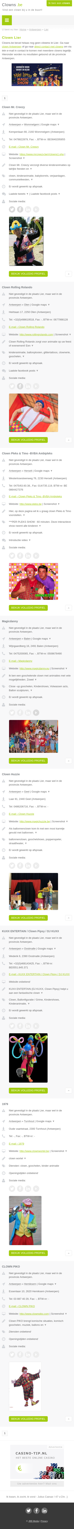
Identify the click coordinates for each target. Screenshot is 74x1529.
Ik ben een (59, 3)
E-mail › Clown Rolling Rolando (26, 326)
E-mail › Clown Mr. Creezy (24, 146)
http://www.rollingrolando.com (36, 334)
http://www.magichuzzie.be (35, 821)
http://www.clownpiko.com (34, 1313)
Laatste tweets (19, 193)
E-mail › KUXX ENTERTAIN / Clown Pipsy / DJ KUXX (39, 974)
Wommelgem (31, 124)
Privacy (44, 1521)
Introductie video (20, 540)
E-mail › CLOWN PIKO (22, 1306)
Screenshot (17, 158)
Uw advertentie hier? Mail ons (37, 1483)
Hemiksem (30, 1283)
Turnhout (29, 1121)
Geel (26, 791)
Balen (27, 638)
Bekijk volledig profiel (28, 273)
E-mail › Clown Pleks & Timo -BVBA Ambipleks (35, 496)
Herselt (28, 470)
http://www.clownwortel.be (34, 1151)
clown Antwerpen (11, 46)
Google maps (50, 124)
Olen (26, 304)
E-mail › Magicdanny (20, 660)
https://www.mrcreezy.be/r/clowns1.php (42, 154)
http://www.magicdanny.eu (34, 668)
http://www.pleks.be (31, 503)
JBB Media (33, 1521)
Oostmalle (30, 948)
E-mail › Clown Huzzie (21, 813)
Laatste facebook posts (45, 193)
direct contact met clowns (48, 46)
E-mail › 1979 (16, 1143)
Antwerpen (15, 124)
